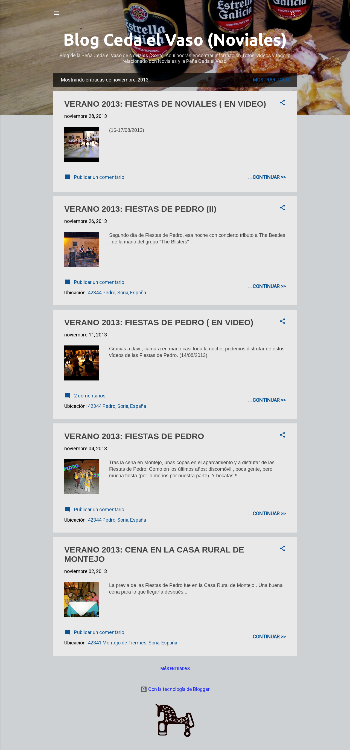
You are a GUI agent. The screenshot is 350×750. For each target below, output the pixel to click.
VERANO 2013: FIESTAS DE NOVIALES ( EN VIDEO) (165, 103)
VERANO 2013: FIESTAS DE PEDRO (134, 436)
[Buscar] (293, 15)
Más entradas (175, 669)
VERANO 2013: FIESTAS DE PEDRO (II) (140, 208)
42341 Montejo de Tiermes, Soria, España (132, 643)
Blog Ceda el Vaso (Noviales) (175, 39)
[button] (282, 103)
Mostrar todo (271, 80)
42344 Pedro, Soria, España (117, 292)
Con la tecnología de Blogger (175, 689)
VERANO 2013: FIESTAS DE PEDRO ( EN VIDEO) (158, 322)
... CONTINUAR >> (267, 177)
